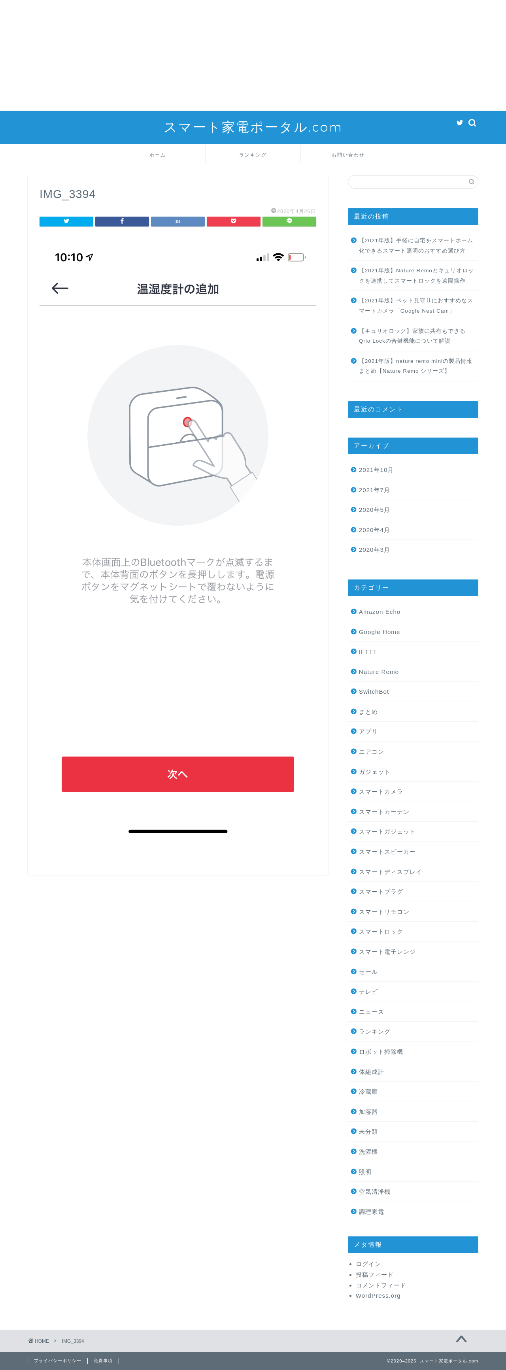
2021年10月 (376, 469)
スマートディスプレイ (390, 871)
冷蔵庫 (368, 1091)
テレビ (368, 991)
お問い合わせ (348, 155)
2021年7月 (374, 490)
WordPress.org (378, 1295)
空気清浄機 (375, 1191)
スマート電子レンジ (387, 951)
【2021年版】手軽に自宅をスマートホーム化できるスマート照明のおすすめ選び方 (416, 246)
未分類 (368, 1131)
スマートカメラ (381, 791)
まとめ (368, 711)
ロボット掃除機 (381, 1051)
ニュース (371, 1011)
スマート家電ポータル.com (253, 127)
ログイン (368, 1264)
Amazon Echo (380, 611)
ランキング (253, 155)
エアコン (371, 751)
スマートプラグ (381, 891)
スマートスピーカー (387, 851)
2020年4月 (374, 529)
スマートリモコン (384, 911)
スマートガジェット (387, 831)
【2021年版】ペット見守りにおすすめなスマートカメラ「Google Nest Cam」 (416, 306)
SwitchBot (374, 691)
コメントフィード (381, 1285)
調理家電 (371, 1211)
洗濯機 (368, 1151)
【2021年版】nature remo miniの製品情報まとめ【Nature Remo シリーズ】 (415, 366)
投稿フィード (375, 1274)
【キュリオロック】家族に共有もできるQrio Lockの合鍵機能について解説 (412, 336)
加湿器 (368, 1111)
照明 (365, 1171)
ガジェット (375, 771)
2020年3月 (374, 549)
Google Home (379, 631)
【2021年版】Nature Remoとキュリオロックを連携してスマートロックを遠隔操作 (416, 276)
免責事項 (103, 1360)
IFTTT (368, 651)
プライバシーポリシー (57, 1360)
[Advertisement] (237, 55)
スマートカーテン (384, 811)
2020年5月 (374, 509)
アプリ (368, 731)
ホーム (157, 155)
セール (368, 971)
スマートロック (381, 931)
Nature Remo (379, 671)
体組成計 (371, 1071)
